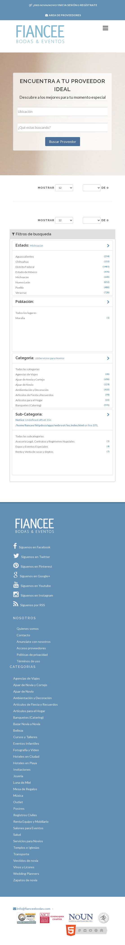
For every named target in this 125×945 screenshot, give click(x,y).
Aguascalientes (62, 256)
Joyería (18, 776)
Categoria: (40, 358)
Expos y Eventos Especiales (62, 446)
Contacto (23, 635)
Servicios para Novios (28, 841)
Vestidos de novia (25, 860)
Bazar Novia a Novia (26, 724)
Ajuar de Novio (62, 384)
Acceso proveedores (31, 648)
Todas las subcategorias (30, 436)
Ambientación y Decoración (62, 390)
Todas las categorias (28, 369)
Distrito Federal (62, 267)
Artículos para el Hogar (62, 400)
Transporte (21, 854)
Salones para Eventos (28, 828)
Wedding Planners (26, 873)
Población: (25, 302)
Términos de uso (28, 661)
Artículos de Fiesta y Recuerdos (62, 395)
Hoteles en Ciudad (26, 756)
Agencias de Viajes (62, 374)
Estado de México (62, 272)
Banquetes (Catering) (62, 405)
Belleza (18, 730)
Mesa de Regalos (25, 789)
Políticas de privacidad (32, 654)
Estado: (29, 245)
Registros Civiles (25, 815)
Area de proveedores (63, 15)
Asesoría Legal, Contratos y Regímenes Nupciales (62, 441)
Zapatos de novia (25, 880)
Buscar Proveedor (62, 142)
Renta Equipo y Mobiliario (31, 821)
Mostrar (46, 187)
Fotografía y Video (26, 750)
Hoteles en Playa (25, 763)
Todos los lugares (26, 313)
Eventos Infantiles (26, 743)
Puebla (62, 287)
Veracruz (62, 292)
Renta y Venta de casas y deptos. (62, 451)
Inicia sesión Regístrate (63, 5)
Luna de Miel (22, 782)
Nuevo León (62, 282)
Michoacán (62, 277)
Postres (19, 808)
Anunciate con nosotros (34, 641)
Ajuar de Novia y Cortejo (62, 379)
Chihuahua (62, 261)
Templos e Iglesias (26, 847)
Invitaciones (22, 769)
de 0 (105, 187)
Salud (17, 834)
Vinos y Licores (23, 867)
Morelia (62, 318)
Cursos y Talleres (25, 737)
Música (18, 795)
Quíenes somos (28, 628)
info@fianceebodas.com (31, 908)
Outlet (18, 802)
